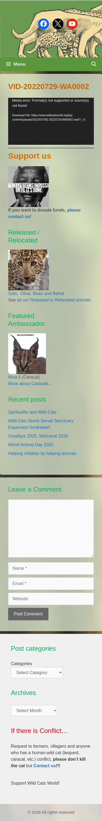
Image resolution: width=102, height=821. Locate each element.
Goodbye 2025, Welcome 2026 (38, 436)
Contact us (44, 765)
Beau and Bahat (48, 293)
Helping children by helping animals (42, 453)
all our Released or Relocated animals (54, 300)
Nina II (14, 377)
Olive (24, 293)
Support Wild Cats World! (35, 783)
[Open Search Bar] (93, 64)
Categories (21, 663)
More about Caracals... (30, 383)
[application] (51, 121)
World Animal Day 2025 (31, 444)
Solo (12, 293)
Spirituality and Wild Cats (32, 412)
